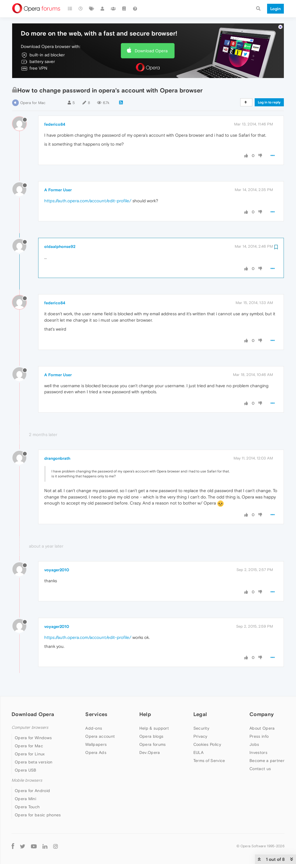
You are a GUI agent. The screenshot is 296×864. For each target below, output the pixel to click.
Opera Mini (25, 798)
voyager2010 (56, 570)
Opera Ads (95, 752)
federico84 (54, 124)
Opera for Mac (32, 103)
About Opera (262, 728)
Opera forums (152, 744)
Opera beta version (33, 762)
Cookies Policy (207, 744)
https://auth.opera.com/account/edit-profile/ (87, 200)
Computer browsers (30, 727)
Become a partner (266, 760)
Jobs (254, 744)
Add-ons (93, 728)
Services (96, 714)
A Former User (58, 190)
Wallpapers (96, 744)
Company (261, 714)
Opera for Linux (30, 754)
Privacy (200, 736)
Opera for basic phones (38, 815)
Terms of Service (209, 760)
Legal (200, 714)
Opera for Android (32, 790)
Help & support (154, 728)
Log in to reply (269, 102)
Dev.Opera (149, 752)
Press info (259, 736)
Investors (258, 752)
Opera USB (25, 770)
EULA (198, 752)
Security (201, 728)
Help (145, 714)
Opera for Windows (33, 737)
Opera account (100, 736)
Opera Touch (27, 806)
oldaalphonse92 (59, 246)
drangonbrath (57, 458)
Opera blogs (151, 736)
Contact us (260, 768)
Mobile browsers (27, 780)
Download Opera (151, 50)
